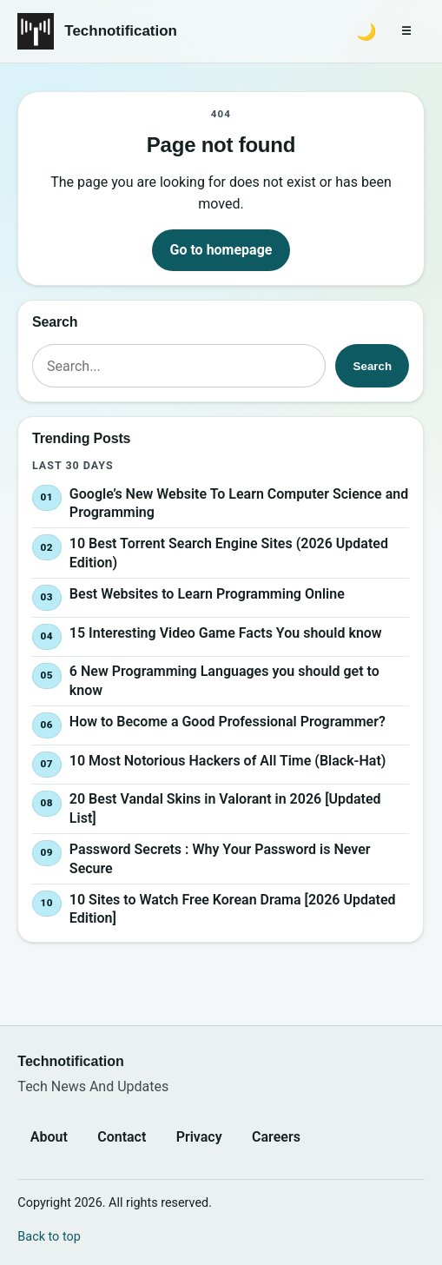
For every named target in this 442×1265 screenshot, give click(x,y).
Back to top (48, 1236)
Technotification (120, 31)
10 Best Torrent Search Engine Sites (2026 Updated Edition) (228, 553)
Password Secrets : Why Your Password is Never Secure (220, 859)
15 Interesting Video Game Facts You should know (225, 632)
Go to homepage (221, 250)
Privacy (199, 1137)
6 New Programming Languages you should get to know (224, 681)
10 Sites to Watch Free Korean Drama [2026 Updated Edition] (232, 908)
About (49, 1137)
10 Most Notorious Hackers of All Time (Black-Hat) (227, 760)
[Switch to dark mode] (366, 31)
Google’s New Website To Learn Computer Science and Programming (238, 502)
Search (372, 366)
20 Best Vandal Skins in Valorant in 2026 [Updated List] (225, 808)
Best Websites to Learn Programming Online (207, 593)
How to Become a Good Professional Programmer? (227, 721)
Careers (276, 1137)
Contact (121, 1137)
